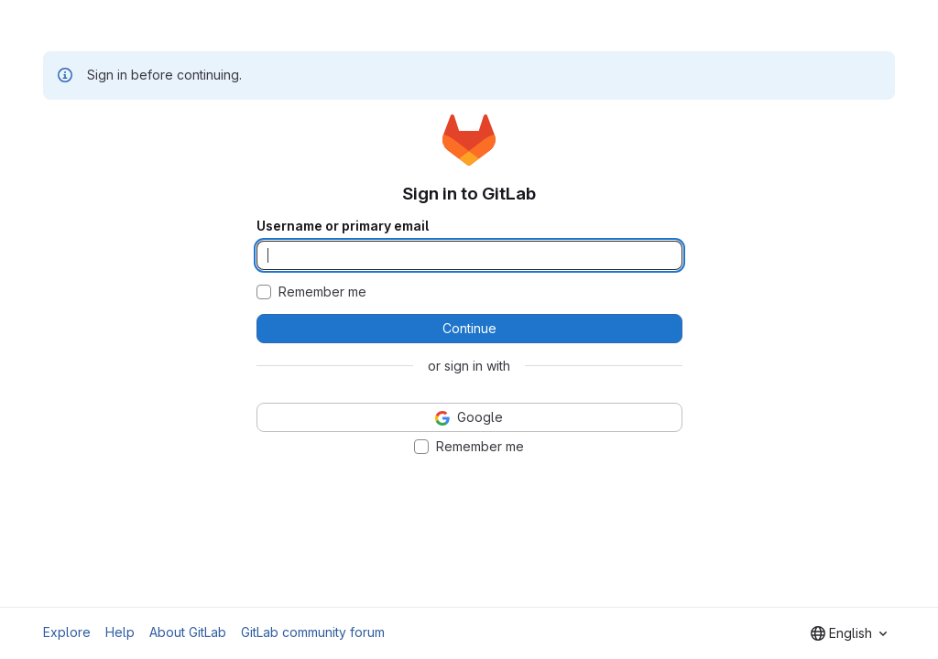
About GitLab (187, 632)
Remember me (322, 292)
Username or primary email (342, 226)
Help (120, 632)
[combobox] (848, 633)
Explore (67, 632)
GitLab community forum (313, 632)
